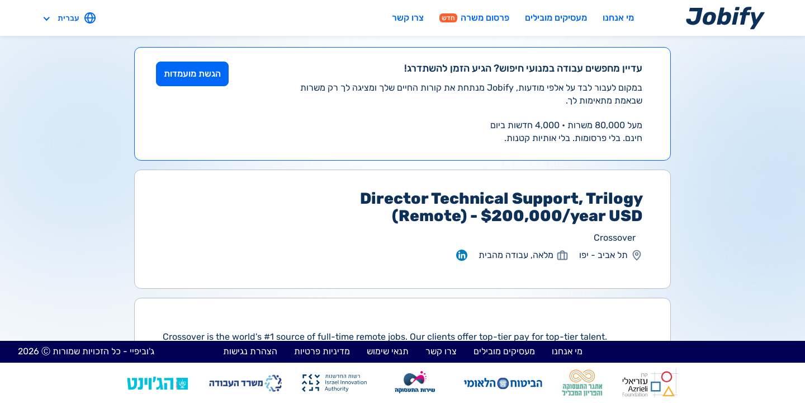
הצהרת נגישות (250, 351)
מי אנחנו (618, 17)
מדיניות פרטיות (322, 351)
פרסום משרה (474, 17)
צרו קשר (408, 17)
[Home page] (725, 17)
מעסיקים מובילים (556, 17)
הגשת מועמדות (192, 73)
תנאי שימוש (388, 351)
